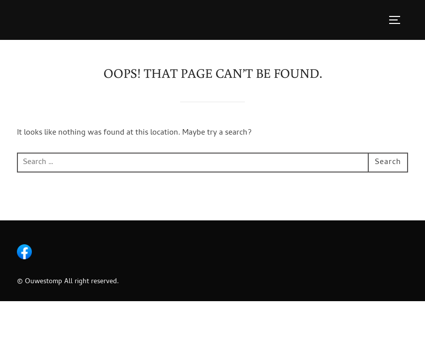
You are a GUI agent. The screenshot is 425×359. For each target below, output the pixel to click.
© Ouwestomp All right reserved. (68, 282)
